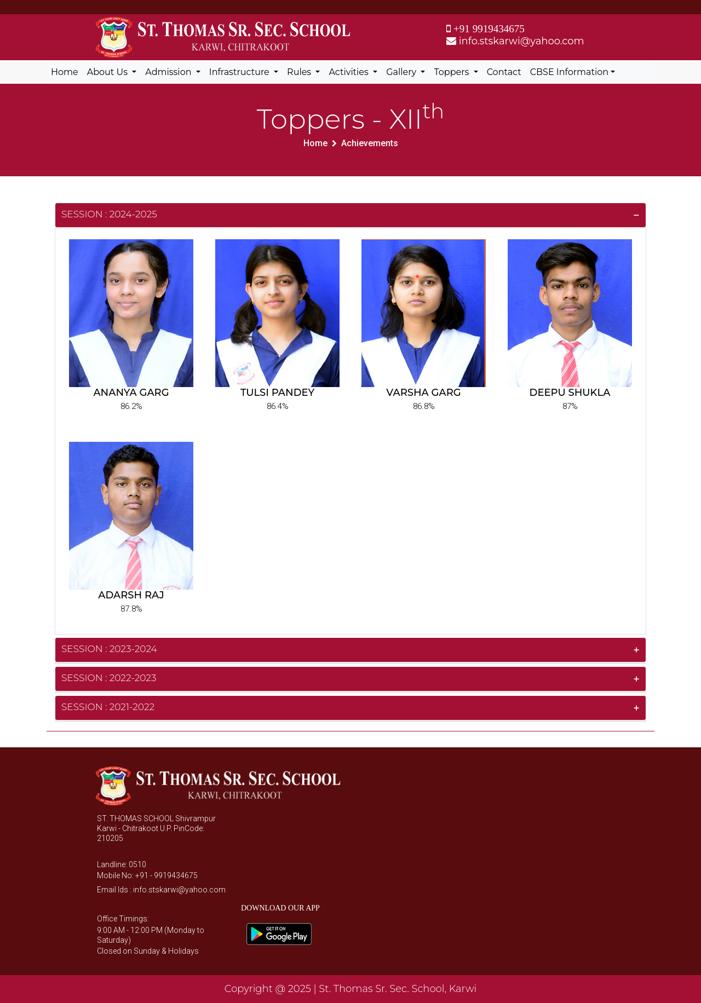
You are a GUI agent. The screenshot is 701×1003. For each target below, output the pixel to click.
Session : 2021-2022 (107, 706)
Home (64, 72)
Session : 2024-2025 (109, 214)
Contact (504, 72)
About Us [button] (108, 72)
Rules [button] (300, 72)
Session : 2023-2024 (109, 648)
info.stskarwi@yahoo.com (515, 41)
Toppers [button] (452, 72)
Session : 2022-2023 (108, 677)
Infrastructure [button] (240, 72)
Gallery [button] (402, 72)
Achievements (369, 143)
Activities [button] (350, 72)
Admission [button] (169, 72)
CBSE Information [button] (569, 72)
